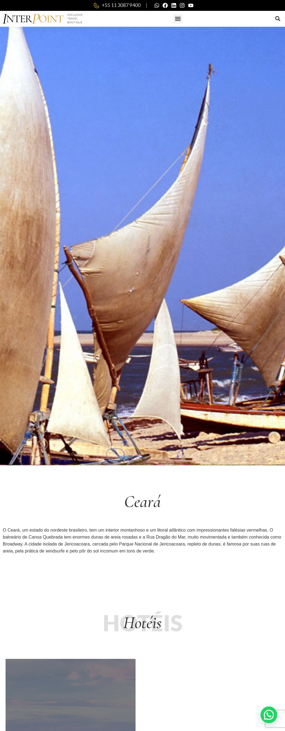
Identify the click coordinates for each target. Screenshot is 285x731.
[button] (178, 19)
